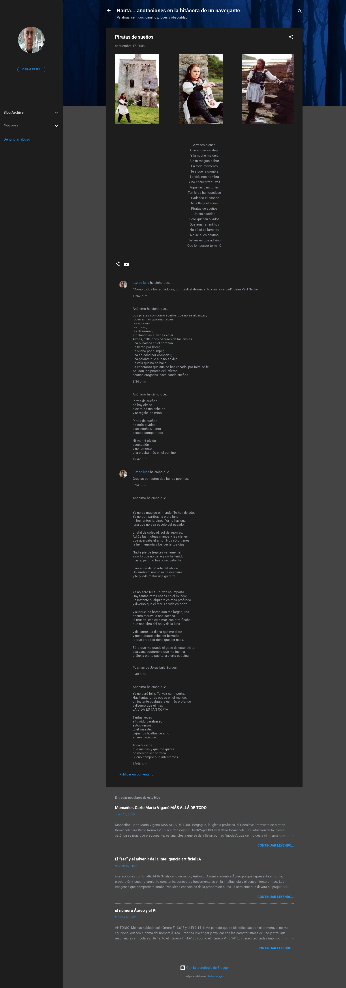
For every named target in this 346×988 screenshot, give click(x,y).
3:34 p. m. (140, 382)
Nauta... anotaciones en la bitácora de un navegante (178, 11)
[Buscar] (300, 12)
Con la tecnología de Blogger (204, 968)
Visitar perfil (31, 69)
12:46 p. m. (140, 764)
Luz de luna (141, 283)
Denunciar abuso (17, 139)
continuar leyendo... (276, 845)
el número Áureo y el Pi (135, 910)
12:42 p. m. (140, 459)
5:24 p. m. (140, 485)
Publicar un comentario (136, 774)
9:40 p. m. (140, 674)
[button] (291, 37)
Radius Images (215, 976)
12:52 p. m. (140, 296)
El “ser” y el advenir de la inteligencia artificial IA (158, 859)
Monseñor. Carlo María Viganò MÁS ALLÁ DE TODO (161, 807)
